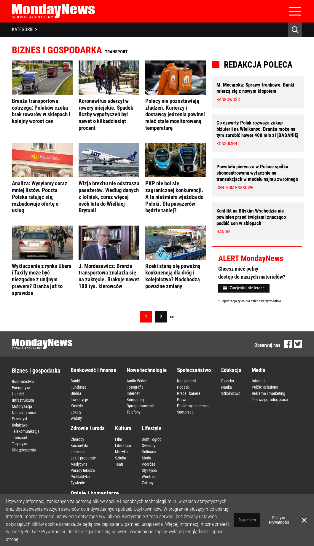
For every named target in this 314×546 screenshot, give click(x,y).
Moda (146, 458)
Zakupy (148, 482)
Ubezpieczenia (24, 450)
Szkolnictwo (230, 393)
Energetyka (21, 387)
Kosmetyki (79, 445)
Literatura (123, 445)
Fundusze (79, 387)
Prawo (182, 399)
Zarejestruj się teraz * (244, 287)
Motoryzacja (22, 406)
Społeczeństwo (194, 370)
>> (172, 317)
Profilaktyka (80, 476)
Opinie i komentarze (95, 493)
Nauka (226, 387)
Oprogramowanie (141, 405)
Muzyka (121, 451)
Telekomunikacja (25, 431)
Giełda (76, 393)
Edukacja (231, 370)
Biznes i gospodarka (36, 370)
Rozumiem (247, 520)
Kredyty (77, 405)
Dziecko (227, 381)
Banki (75, 381)
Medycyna (79, 464)
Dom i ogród (152, 439)
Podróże (148, 464)
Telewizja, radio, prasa (270, 399)
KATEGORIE (24, 29)
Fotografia (135, 387)
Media (258, 370)
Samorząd (185, 412)
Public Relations (265, 387)
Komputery (136, 399)
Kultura (123, 428)
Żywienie (78, 482)
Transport (19, 437)
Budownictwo (23, 381)
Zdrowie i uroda (88, 428)
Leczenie (78, 451)
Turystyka (19, 443)
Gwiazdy (148, 445)
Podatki (183, 387)
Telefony (134, 412)
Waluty (76, 418)
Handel (18, 394)
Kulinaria (149, 451)
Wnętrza (148, 476)
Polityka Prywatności (279, 520)
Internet (133, 393)
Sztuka (120, 458)
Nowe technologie (147, 370)
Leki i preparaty (83, 458)
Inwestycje (79, 399)
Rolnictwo (20, 425)
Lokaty (76, 412)
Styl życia (149, 470)
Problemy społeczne (194, 405)
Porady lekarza (83, 470)
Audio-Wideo (137, 381)
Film (118, 439)
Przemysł (19, 418)
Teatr (119, 464)
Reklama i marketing (268, 393)
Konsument (186, 381)
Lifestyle (151, 428)
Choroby (77, 439)
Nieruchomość (24, 412)
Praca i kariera (188, 393)
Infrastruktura (23, 400)
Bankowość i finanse (93, 370)
